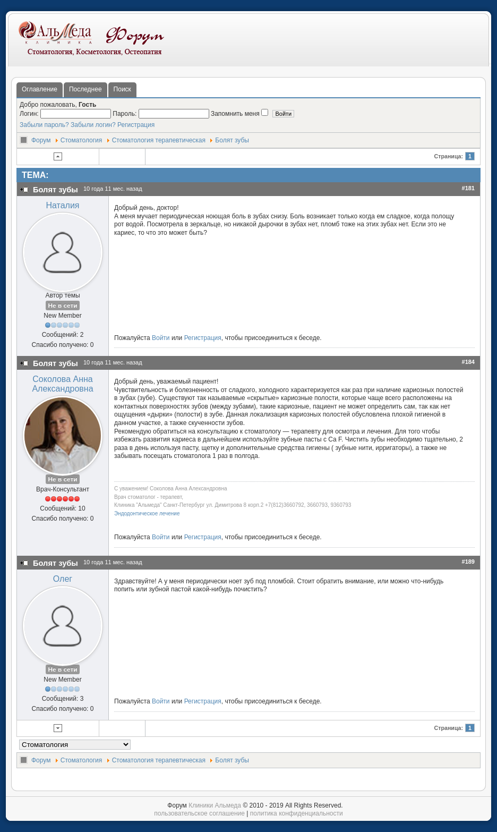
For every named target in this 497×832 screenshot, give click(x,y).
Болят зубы (232, 140)
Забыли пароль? (44, 125)
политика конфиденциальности (296, 813)
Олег (62, 578)
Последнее (85, 89)
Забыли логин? (93, 125)
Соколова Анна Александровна (62, 384)
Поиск (122, 89)
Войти (161, 338)
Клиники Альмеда (214, 805)
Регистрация (136, 125)
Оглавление (39, 89)
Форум (40, 140)
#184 (468, 362)
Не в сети (62, 305)
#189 (468, 561)
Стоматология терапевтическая (158, 140)
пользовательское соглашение (199, 813)
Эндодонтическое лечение (146, 513)
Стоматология (81, 140)
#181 (468, 188)
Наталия (62, 205)
